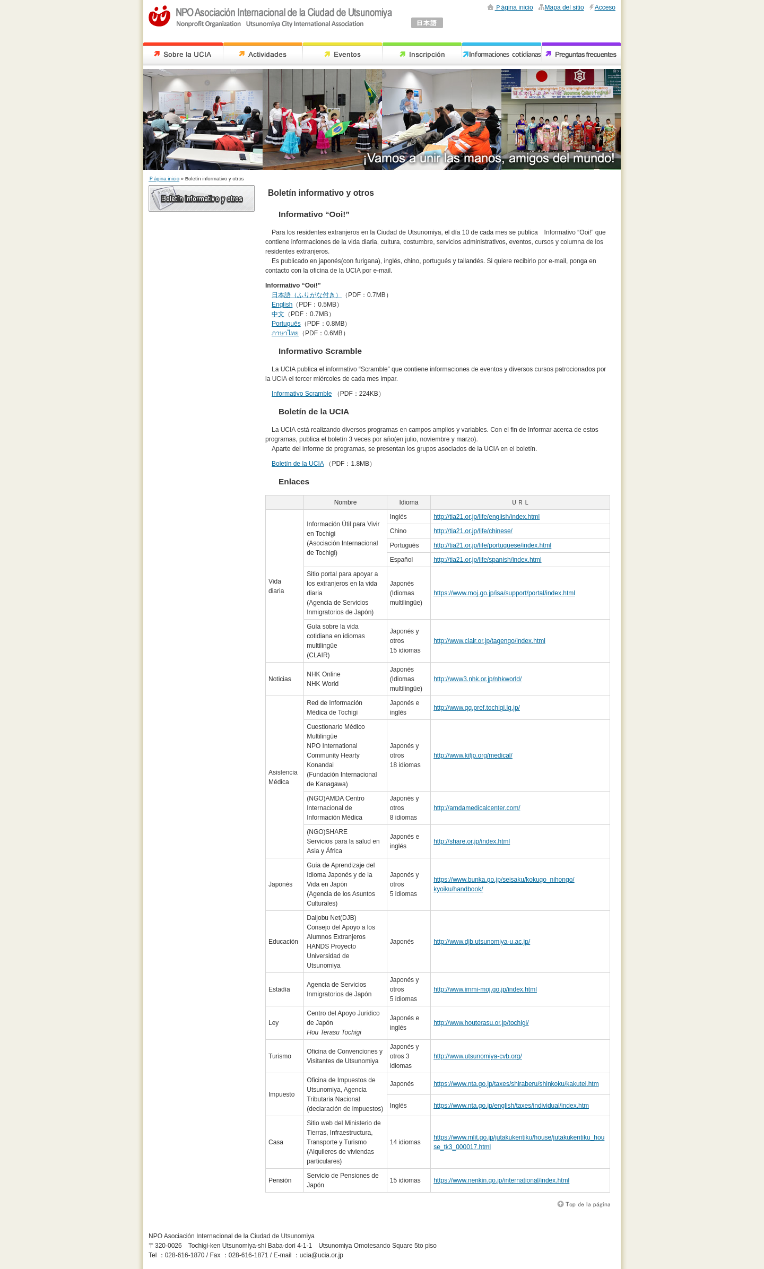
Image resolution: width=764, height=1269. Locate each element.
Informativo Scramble (302, 393)
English (282, 304)
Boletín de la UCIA (298, 463)
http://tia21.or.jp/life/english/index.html (486, 516)
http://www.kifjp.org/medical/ (473, 755)
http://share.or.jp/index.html (471, 841)
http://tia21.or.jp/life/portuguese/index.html (492, 545)
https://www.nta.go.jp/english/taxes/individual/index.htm (511, 1105)
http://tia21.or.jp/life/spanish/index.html (487, 559)
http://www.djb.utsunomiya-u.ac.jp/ (481, 941)
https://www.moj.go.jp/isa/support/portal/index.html (504, 593)
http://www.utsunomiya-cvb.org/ (477, 1056)
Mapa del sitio (564, 7)
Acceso (605, 7)
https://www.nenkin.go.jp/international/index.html (501, 1180)
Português (286, 323)
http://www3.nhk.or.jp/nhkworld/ (477, 679)
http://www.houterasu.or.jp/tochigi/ (480, 1023)
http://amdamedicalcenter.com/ (476, 808)
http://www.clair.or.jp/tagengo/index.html (489, 641)
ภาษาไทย (285, 333)
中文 (278, 314)
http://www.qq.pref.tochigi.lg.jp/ (476, 707)
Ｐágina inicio (514, 7)
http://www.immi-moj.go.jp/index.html (485, 989)
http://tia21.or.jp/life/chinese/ (473, 531)
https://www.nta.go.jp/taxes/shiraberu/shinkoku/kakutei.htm (516, 1084)
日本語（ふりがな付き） (307, 295)
